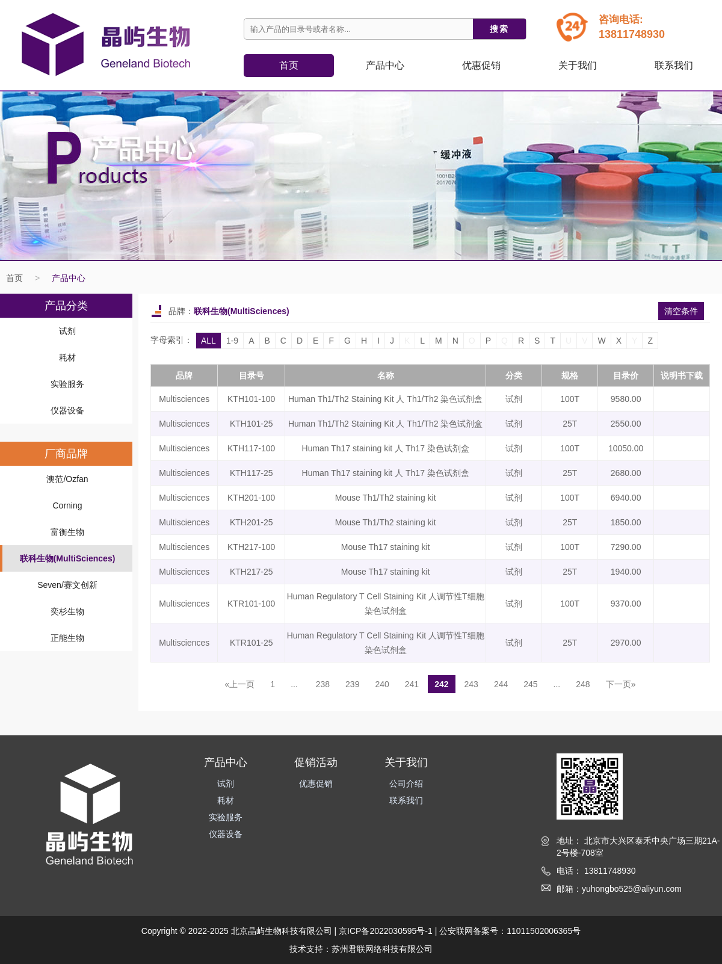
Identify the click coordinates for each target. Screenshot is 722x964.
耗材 (67, 357)
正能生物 (67, 638)
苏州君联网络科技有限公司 (382, 949)
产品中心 (68, 278)
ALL (208, 340)
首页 (288, 65)
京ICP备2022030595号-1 (386, 931)
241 (412, 684)
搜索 (499, 29)
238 (323, 684)
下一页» (621, 684)
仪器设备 (67, 410)
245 (530, 684)
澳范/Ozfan (67, 479)
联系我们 (674, 65)
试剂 (67, 331)
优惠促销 (481, 65)
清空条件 (681, 311)
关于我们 (577, 65)
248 (583, 684)
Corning (67, 505)
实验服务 (67, 384)
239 (352, 684)
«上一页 (240, 684)
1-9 (232, 340)
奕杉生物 (67, 611)
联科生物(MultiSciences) (68, 558)
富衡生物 (67, 532)
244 (501, 684)
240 (382, 684)
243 (471, 684)
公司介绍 (406, 783)
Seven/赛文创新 (67, 585)
